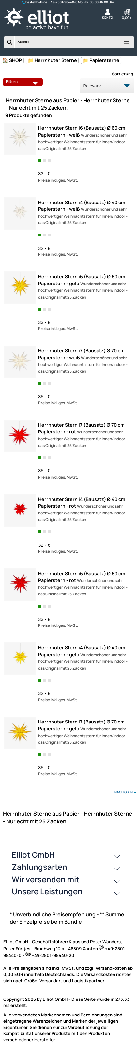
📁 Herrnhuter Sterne (52, 60)
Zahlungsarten (39, 866)
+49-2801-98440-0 (63, 2)
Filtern (23, 81)
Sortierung (122, 74)
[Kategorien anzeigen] (126, 44)
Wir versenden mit (45, 879)
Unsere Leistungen (47, 891)
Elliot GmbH (33, 854)
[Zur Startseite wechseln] (42, 31)
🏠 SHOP (12, 60)
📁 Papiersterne (101, 60)
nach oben (123, 792)
